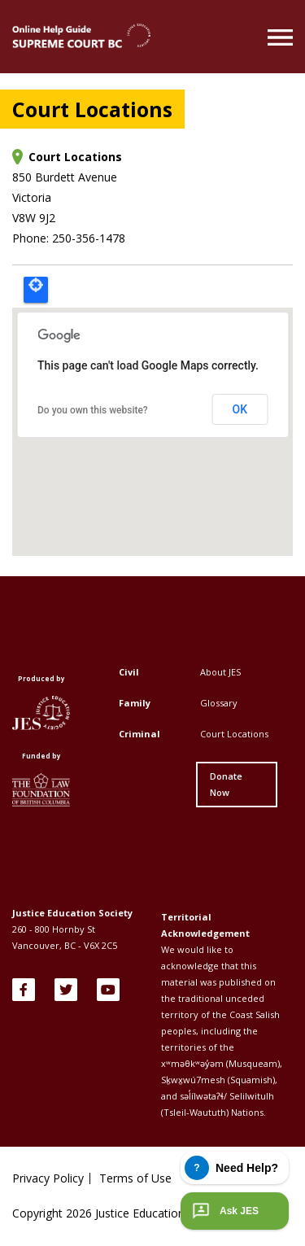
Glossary (218, 703)
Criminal (139, 734)
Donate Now (226, 784)
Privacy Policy (48, 1178)
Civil (129, 672)
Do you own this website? (92, 410)
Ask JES (224, 1211)
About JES (220, 672)
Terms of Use (135, 1178)
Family (134, 703)
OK (240, 409)
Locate (36, 290)
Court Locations (234, 734)
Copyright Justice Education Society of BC (135, 1213)
